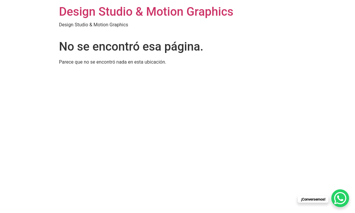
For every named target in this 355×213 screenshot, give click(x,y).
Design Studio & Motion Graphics (146, 12)
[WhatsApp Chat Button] (340, 198)
